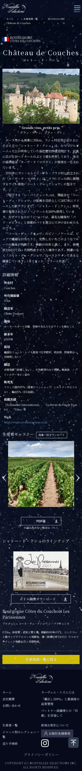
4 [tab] (29, 514)
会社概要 (8, 699)
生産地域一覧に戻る (41, 659)
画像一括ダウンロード (51, 434)
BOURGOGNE (56, 18)
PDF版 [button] (41, 521)
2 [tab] (16, 514)
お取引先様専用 (59, 733)
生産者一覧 (10, 725)
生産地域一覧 (30, 18)
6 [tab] (42, 514)
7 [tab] (49, 514)
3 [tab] (23, 514)
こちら (54, 527)
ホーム (10, 18)
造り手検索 (10, 743)
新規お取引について (55, 725)
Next (77, 475)
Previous (4, 475)
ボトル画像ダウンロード (38, 599)
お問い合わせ (11, 705)
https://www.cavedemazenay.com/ (26, 422)
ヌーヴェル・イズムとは (58, 692)
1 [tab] (9, 514)
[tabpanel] (41, 474)
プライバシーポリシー (41, 754)
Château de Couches (18, 23)
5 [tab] (36, 514)
